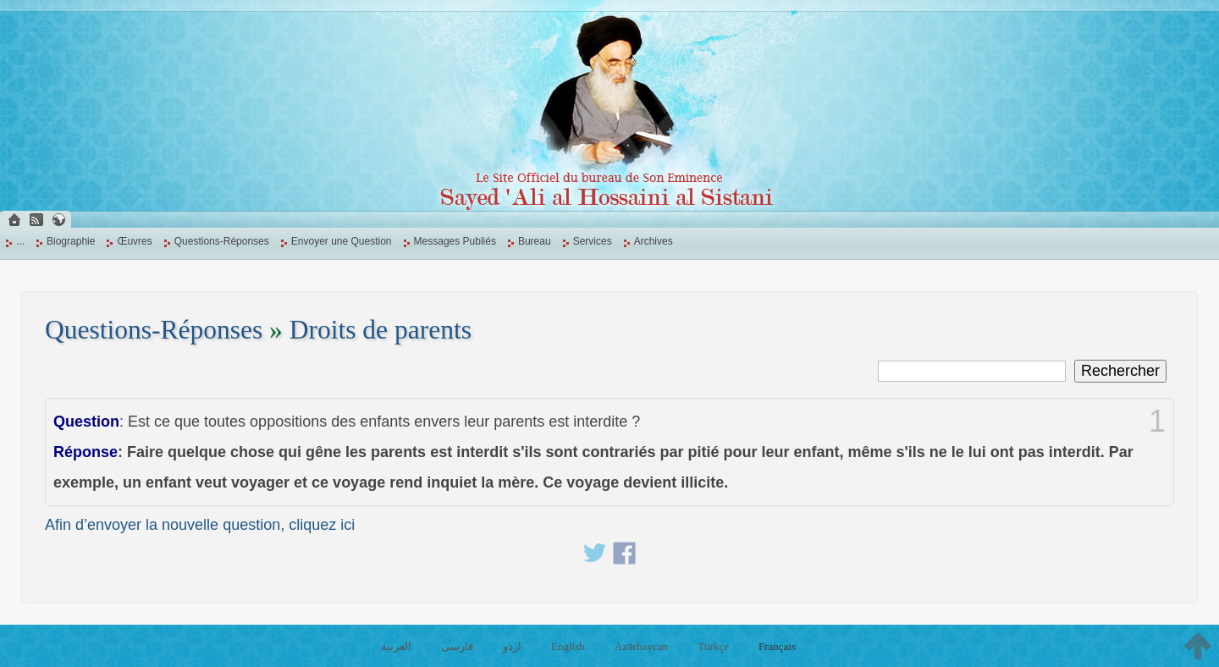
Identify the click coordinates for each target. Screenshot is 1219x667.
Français (777, 646)
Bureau (534, 241)
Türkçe (713, 646)
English (568, 646)
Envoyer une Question (341, 241)
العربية (396, 646)
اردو (512, 646)
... (20, 241)
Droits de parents (381, 330)
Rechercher (1120, 370)
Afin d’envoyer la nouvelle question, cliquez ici (200, 524)
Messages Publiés (455, 241)
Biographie (71, 241)
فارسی (457, 646)
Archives (653, 241)
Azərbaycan (641, 646)
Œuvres (134, 241)
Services (592, 241)
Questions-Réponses (221, 241)
